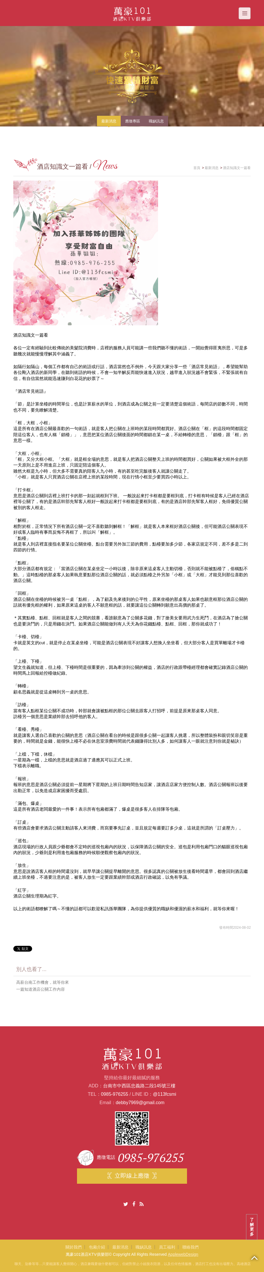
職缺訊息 (143, 1247)
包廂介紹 (97, 1247)
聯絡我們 (190, 1247)
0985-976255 (114, 1094)
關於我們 (73, 1247)
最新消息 (120, 1247)
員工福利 (167, 1247)
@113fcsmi (164, 1094)
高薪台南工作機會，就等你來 (42, 982)
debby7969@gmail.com (140, 1102)
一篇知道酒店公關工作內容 (40, 989)
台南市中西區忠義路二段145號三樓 (139, 1085)
